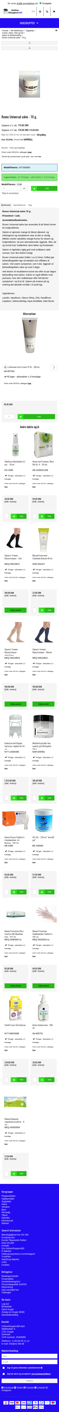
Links (4, 1262)
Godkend (29, 1381)
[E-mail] (29, 1361)
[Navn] (29, 1356)
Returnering (7, 1287)
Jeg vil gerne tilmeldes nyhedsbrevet (27, 1367)
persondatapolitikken (41, 1374)
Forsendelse (8, 1279)
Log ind (5, 1304)
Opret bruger (8, 1309)
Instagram (6, 1390)
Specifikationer (19, 205)
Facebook (9, 1387)
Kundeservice (8, 1237)
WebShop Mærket (10, 1259)
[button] (29, 43)
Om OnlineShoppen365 (13, 1248)
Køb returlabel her (10, 1290)
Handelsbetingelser (11, 1281)
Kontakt (5, 1245)
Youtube (30, 1387)
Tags (30, 205)
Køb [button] (40, 188)
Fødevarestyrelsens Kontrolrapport (18, 1254)
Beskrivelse (6, 205)
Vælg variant (15, 610)
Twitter (20, 1387)
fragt (6, 487)
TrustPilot (6, 1256)
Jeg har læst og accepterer (29, 1374)
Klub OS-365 (8, 1243)
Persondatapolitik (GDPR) (14, 1284)
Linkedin (41, 1387)
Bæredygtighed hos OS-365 (15, 1234)
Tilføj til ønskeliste (10, 193)
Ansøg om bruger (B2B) (13, 1312)
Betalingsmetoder (10, 1276)
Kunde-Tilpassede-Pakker (14, 1240)
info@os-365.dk (16, 1343)
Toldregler (6, 1292)
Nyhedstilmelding (10, 1315)
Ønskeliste (7, 1306)
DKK (33, 11)
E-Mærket (6, 1251)
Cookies (5, 1265)
